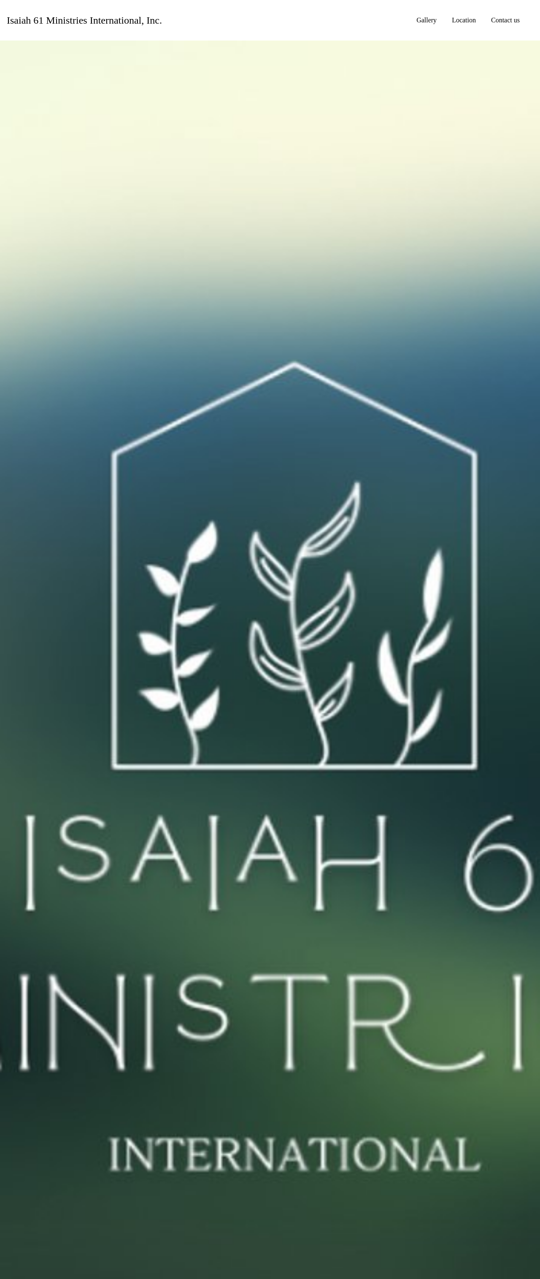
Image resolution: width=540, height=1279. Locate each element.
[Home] (84, 20)
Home (393, 20)
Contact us (505, 20)
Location (464, 20)
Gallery (426, 20)
